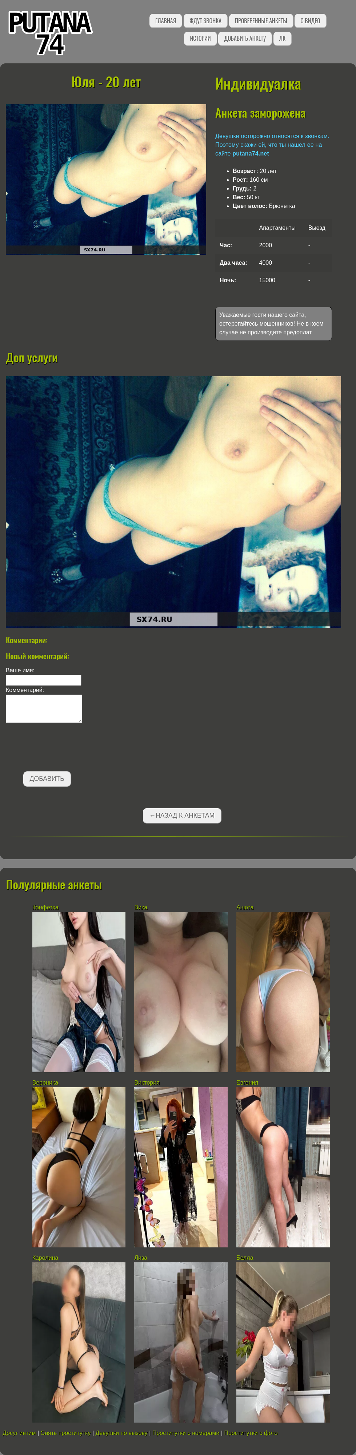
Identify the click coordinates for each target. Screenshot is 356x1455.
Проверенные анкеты (261, 20)
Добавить (47, 778)
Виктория (146, 1083)
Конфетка (46, 907)
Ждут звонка (205, 20)
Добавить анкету (245, 38)
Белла (244, 1258)
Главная (165, 20)
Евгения (247, 1083)
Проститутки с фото (251, 1433)
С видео (310, 20)
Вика (140, 907)
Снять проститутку (66, 1433)
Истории (200, 38)
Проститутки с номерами (186, 1433)
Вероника (45, 1083)
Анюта (245, 907)
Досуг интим (19, 1433)
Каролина (45, 1258)
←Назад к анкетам (182, 815)
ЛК (282, 38)
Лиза (140, 1258)
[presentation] (61, 748)
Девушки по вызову (122, 1433)
